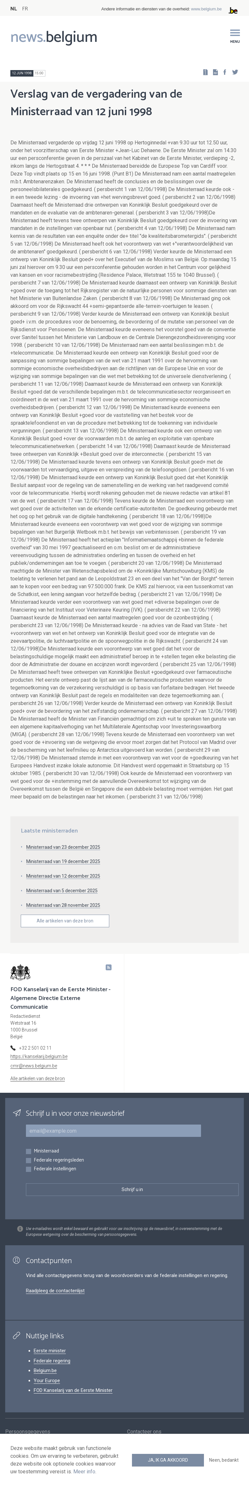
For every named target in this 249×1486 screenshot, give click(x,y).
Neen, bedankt (224, 1460)
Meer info (84, 1471)
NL (13, 9)
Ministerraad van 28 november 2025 (63, 905)
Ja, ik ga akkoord (168, 1460)
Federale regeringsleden (59, 1160)
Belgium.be (45, 1370)
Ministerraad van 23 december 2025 (63, 847)
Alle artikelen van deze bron (65, 920)
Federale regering (52, 1361)
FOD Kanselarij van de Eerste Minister (73, 1390)
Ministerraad (46, 1151)
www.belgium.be (206, 8)
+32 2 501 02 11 (35, 1048)
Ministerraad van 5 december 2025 (62, 890)
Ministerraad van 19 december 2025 (63, 861)
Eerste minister (50, 1351)
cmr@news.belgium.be (33, 1065)
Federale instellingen (55, 1169)
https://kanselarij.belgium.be (38, 1056)
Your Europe (47, 1380)
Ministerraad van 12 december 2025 (63, 876)
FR (25, 9)
